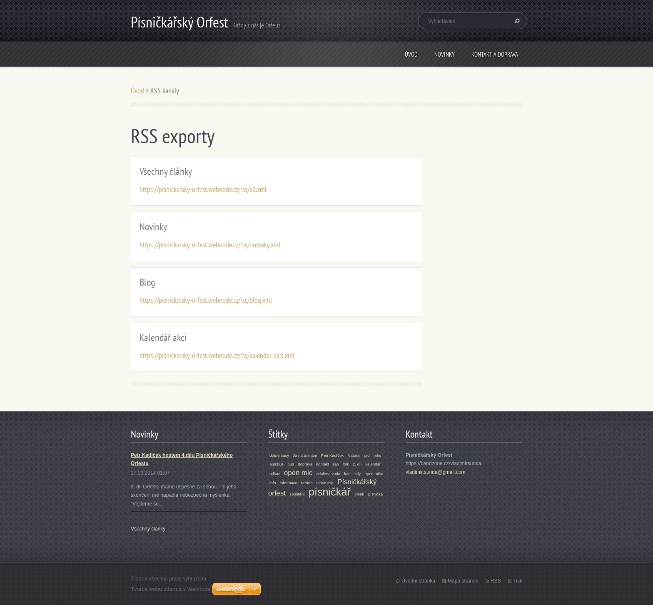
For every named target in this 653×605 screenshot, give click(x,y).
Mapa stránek (463, 581)
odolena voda (328, 473)
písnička (375, 494)
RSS (496, 581)
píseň (359, 494)
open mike (374, 473)
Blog (147, 282)
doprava (305, 464)
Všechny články (166, 171)
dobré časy (279, 455)
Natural (354, 455)
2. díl (357, 464)
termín (306, 483)
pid (367, 455)
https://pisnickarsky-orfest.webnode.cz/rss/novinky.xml (210, 244)
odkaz (274, 473)
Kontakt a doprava (494, 54)
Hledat (516, 21)
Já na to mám (305, 455)
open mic (298, 473)
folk (346, 464)
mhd (377, 455)
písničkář (330, 492)
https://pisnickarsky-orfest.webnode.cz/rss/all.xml (203, 189)
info (272, 483)
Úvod (411, 54)
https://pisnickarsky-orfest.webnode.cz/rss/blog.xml (206, 300)
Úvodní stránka (418, 581)
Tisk (517, 581)
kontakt (322, 464)
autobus (276, 464)
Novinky (444, 54)
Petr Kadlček (332, 455)
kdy (357, 473)
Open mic (325, 483)
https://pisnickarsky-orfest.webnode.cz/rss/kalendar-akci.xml (217, 355)
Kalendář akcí (163, 337)
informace (288, 483)
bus (290, 464)
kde (347, 473)
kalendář (373, 464)
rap (336, 464)
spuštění (296, 494)
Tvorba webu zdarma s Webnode (170, 589)
